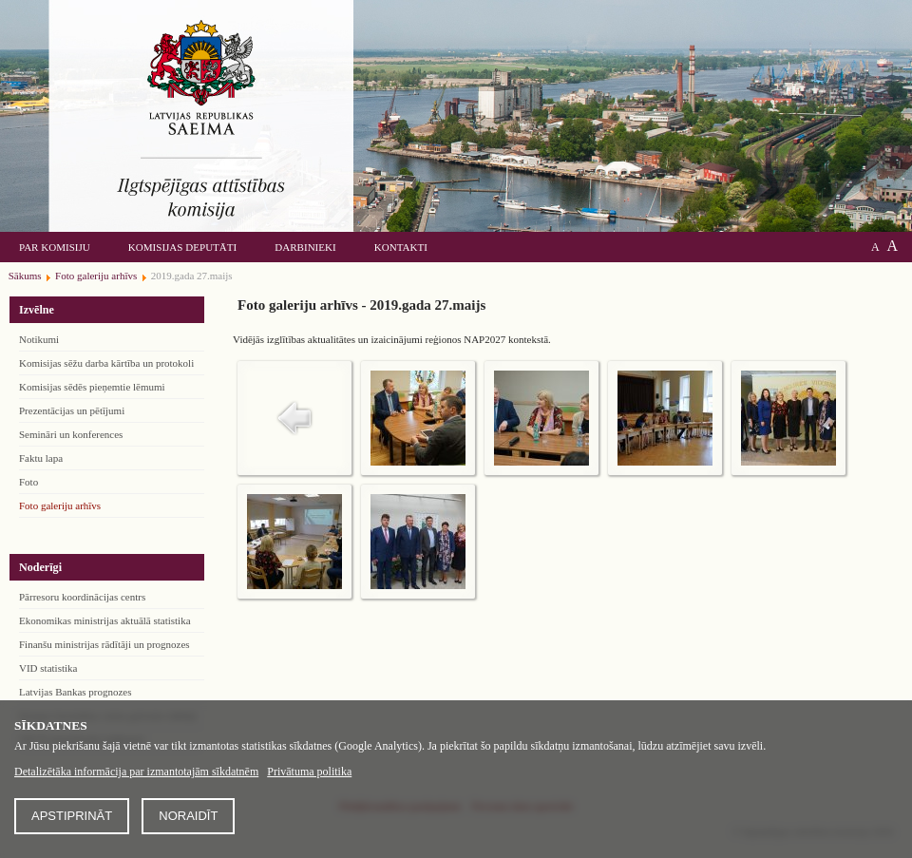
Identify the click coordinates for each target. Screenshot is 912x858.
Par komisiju (54, 247)
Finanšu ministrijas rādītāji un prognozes (104, 644)
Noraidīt (188, 816)
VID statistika (48, 668)
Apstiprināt (71, 816)
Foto (28, 481)
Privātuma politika (309, 771)
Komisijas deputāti (182, 247)
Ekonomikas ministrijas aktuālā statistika (105, 620)
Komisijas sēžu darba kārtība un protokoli (106, 363)
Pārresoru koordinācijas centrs (82, 596)
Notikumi (39, 339)
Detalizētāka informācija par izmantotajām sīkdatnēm (136, 771)
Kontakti (401, 247)
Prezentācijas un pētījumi (71, 410)
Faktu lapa (41, 458)
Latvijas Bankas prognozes (75, 691)
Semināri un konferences (71, 434)
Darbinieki (305, 247)
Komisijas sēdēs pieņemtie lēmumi (92, 386)
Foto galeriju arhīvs (60, 505)
